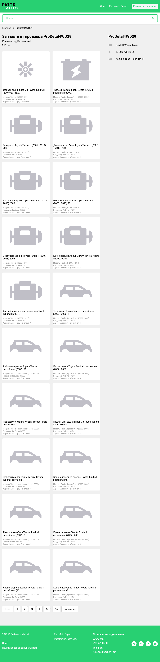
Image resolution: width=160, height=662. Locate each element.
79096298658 (100, 643)
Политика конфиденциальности (19, 647)
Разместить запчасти (65, 639)
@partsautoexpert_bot (104, 652)
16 (56, 609)
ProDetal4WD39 (18, 99)
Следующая (70, 609)
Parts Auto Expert (118, 6)
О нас (103, 6)
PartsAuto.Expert (62, 634)
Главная (6, 28)
